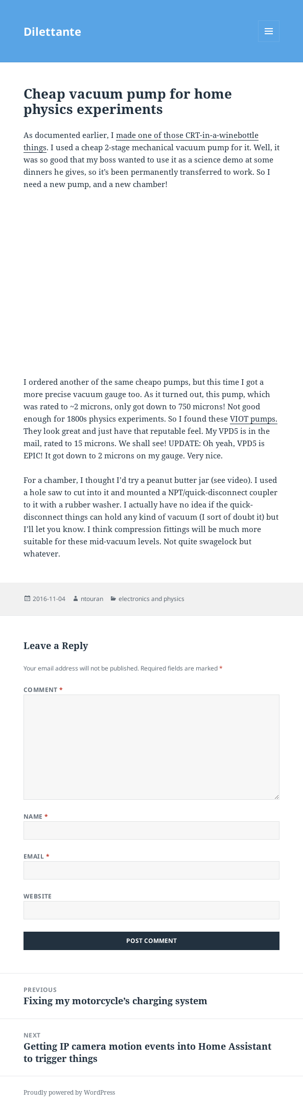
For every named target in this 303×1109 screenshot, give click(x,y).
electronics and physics (151, 598)
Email (37, 856)
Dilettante (52, 31)
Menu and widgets (269, 41)
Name (36, 816)
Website (38, 896)
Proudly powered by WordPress (69, 1092)
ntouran (92, 598)
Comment (43, 689)
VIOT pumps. (253, 418)
